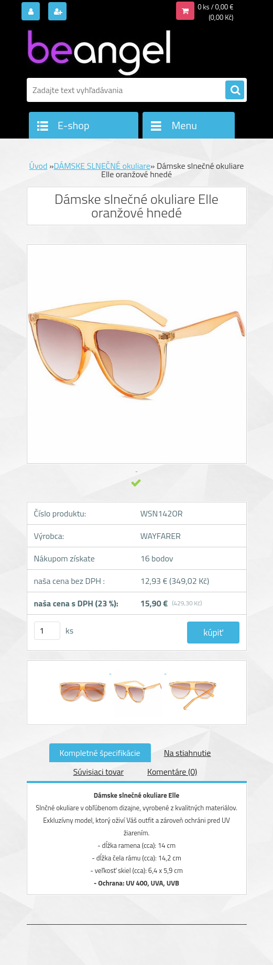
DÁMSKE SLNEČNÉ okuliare (102, 165)
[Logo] (99, 51)
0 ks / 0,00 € (215, 7)
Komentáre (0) (172, 771)
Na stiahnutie (187, 752)
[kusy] (47, 631)
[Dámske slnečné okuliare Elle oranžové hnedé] (83, 670)
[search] (234, 90)
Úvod (38, 165)
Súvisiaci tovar (98, 771)
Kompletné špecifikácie (100, 752)
